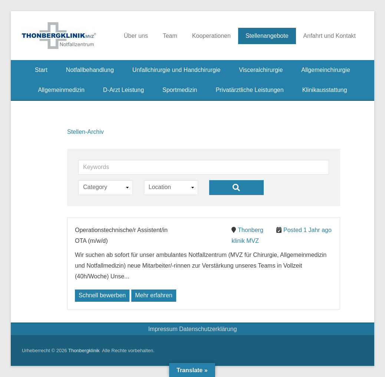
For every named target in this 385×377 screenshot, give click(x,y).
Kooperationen (211, 36)
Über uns (136, 36)
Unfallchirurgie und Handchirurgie (176, 70)
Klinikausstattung (324, 90)
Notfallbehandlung (90, 70)
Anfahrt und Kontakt (329, 36)
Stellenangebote (267, 36)
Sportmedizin (179, 90)
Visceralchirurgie (261, 70)
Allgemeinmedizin (61, 90)
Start (41, 70)
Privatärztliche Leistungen (249, 90)
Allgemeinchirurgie (325, 70)
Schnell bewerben (102, 295)
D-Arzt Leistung (123, 90)
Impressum (163, 329)
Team (170, 36)
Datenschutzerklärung (208, 329)
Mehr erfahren (153, 295)
